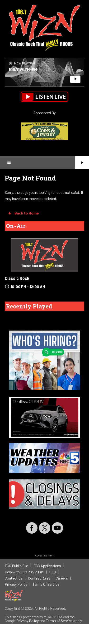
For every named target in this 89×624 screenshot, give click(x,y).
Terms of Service (59, 620)
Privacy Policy (27, 620)
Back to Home (23, 213)
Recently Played (29, 306)
